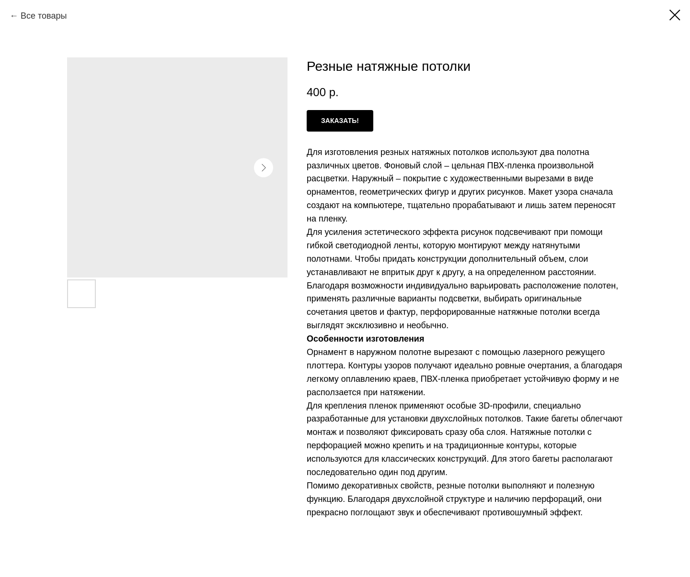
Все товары (44, 16)
